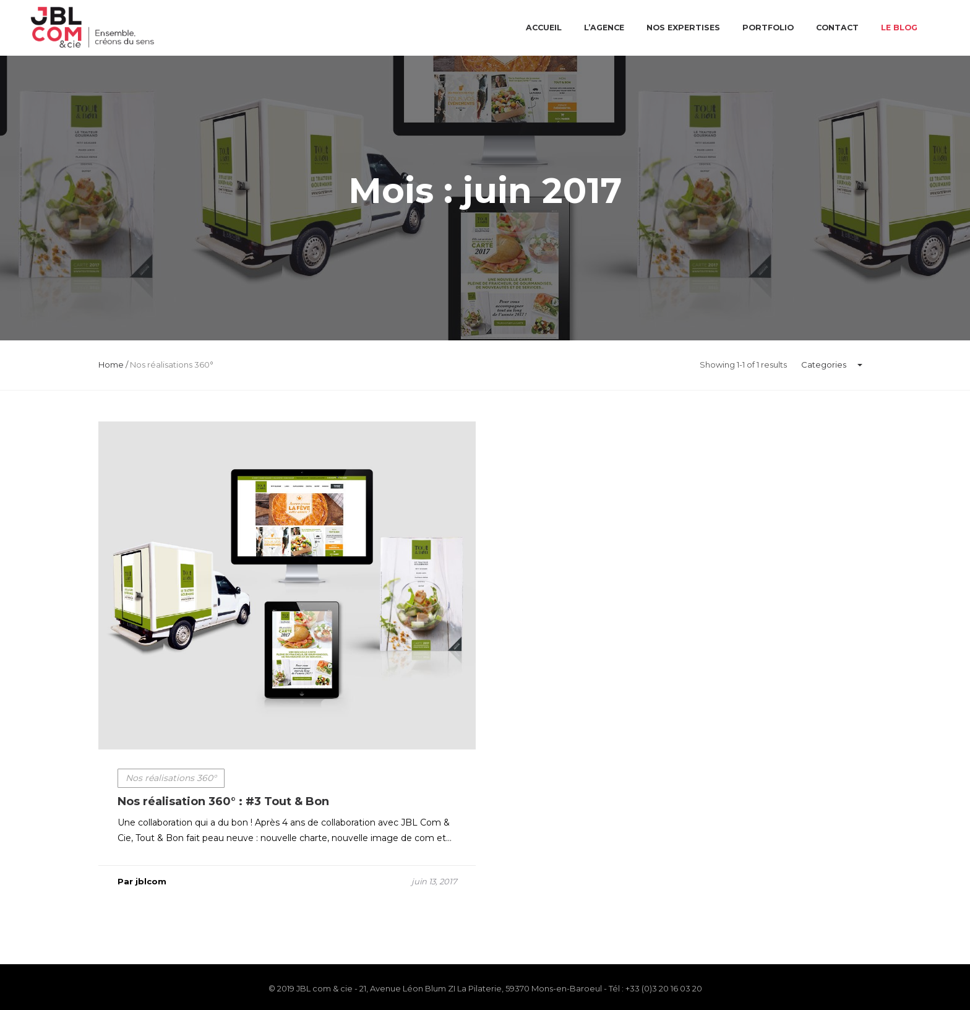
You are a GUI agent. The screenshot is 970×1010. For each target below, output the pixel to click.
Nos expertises (683, 27)
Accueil (544, 27)
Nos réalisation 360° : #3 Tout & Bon (223, 806)
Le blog (899, 27)
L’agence (604, 27)
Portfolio (768, 27)
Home (111, 364)
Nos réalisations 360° (171, 782)
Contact (837, 27)
